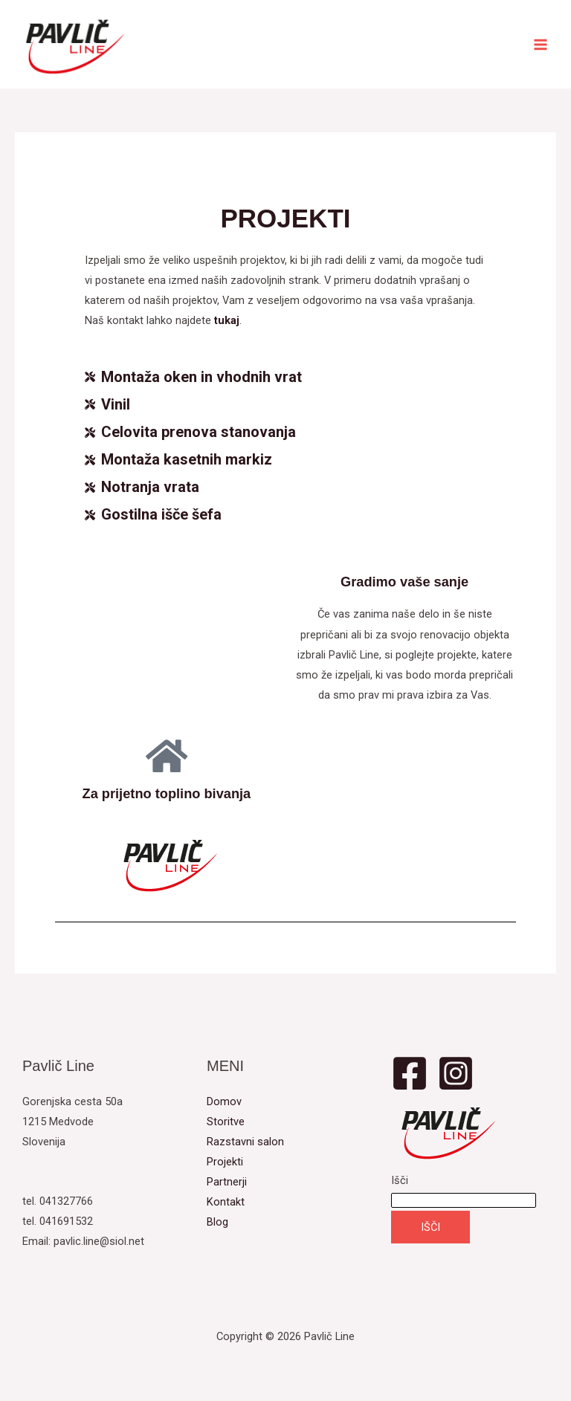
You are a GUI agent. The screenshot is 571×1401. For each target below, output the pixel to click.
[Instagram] (455, 1073)
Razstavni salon (245, 1141)
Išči (399, 1180)
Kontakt (226, 1202)
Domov (224, 1101)
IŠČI (430, 1227)
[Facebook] (409, 1073)
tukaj (226, 320)
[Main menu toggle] (540, 44)
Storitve (226, 1121)
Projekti (225, 1161)
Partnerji (227, 1181)
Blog (217, 1222)
